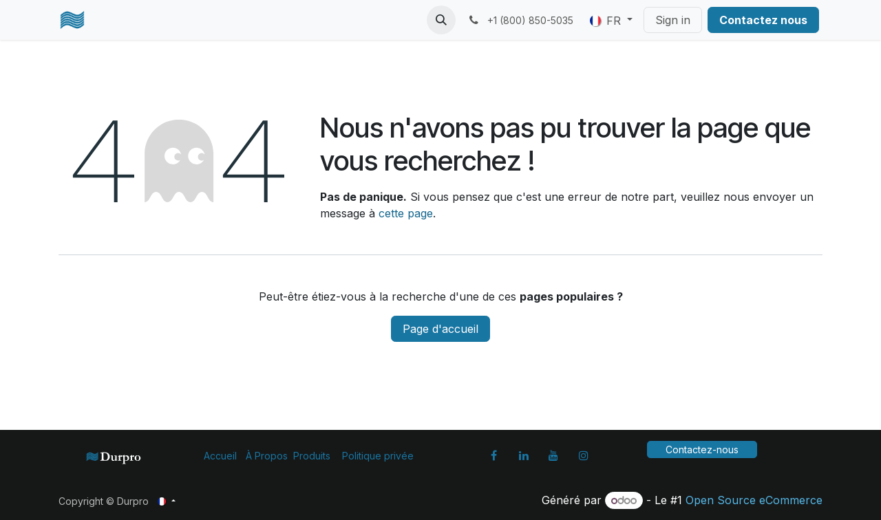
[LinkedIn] (524, 455)
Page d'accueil (440, 329)
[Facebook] (493, 455)
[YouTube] (553, 455)
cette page (406, 213)
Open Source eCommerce (754, 500)
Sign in (672, 20)
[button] (441, 20)
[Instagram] (584, 455)
